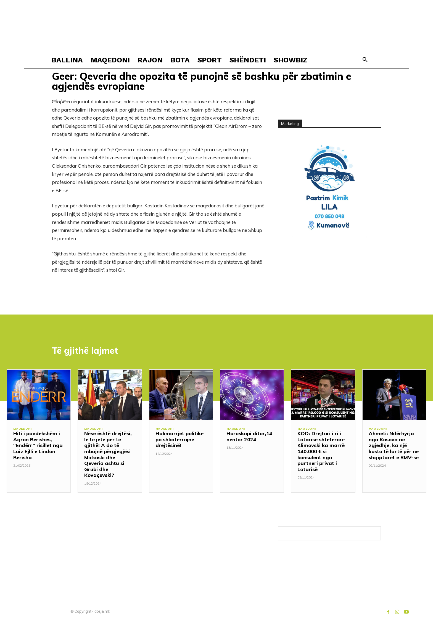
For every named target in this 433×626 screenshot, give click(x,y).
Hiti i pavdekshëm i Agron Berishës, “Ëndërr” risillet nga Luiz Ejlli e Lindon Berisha (38, 446)
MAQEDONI (22, 430)
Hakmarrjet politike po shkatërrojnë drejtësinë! (179, 440)
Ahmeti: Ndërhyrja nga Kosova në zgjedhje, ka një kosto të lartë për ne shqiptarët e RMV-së (394, 446)
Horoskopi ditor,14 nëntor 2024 (249, 437)
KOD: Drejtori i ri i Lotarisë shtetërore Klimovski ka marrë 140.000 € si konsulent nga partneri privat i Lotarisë (321, 452)
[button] (365, 60)
